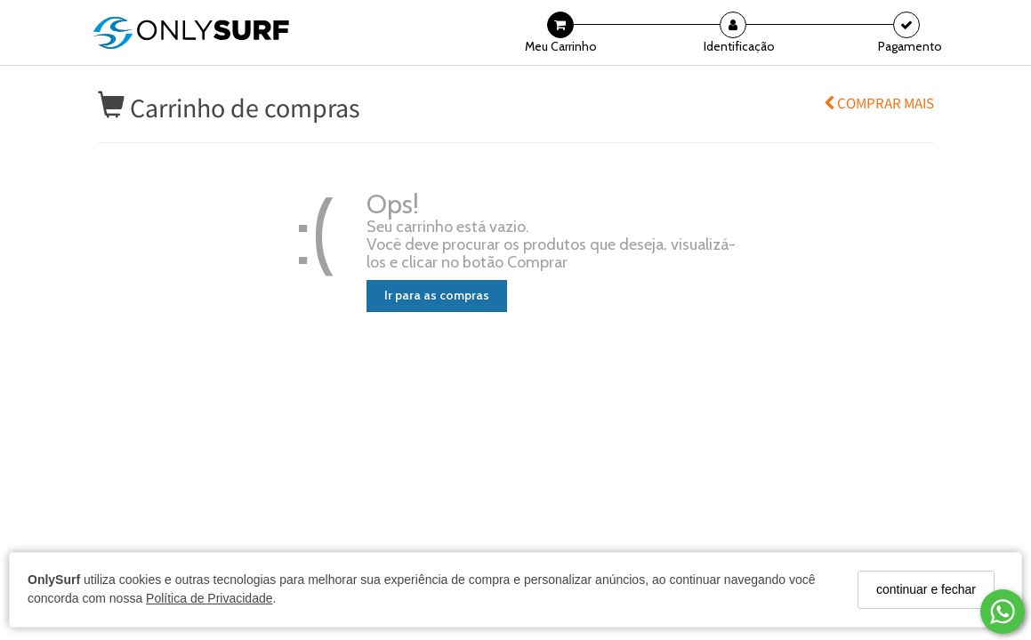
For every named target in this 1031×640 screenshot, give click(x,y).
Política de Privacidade (209, 598)
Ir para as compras (436, 295)
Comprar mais (879, 103)
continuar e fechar (926, 589)
